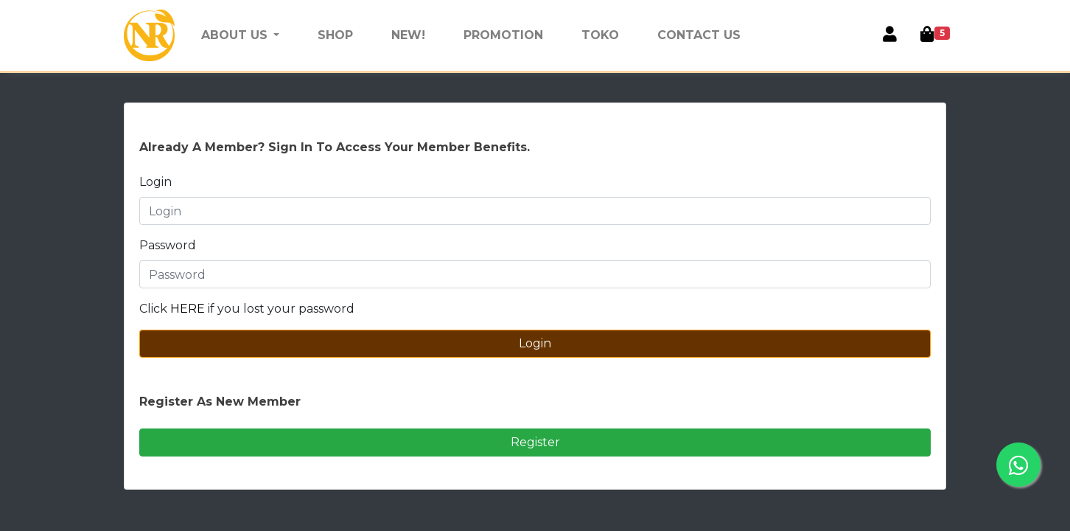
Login (155, 182)
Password (167, 245)
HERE (189, 309)
